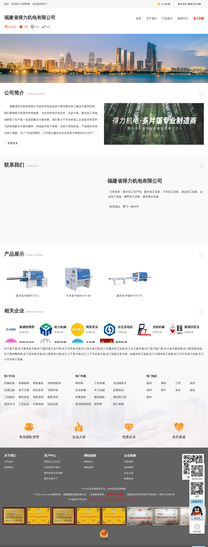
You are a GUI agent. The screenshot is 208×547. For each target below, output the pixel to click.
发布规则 (128, 467)
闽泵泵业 (92, 327)
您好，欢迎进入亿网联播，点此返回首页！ (26, 4)
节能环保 (52, 390)
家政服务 (38, 383)
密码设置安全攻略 (53, 473)
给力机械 (60, 327)
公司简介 (8, 461)
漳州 (149, 390)
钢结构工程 (119, 397)
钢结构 (79, 383)
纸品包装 (52, 404)
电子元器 (24, 390)
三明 (178, 383)
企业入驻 (128, 473)
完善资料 (128, 461)
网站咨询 (88, 467)
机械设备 (9, 383)
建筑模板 (99, 397)
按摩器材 (80, 397)
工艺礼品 (24, 404)
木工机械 (99, 390)
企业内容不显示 (52, 467)
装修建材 (24, 383)
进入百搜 (198, 18)
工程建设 (9, 397)
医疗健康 (118, 404)
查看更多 (12, 143)
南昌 (192, 390)
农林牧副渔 (54, 383)
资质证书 (9, 404)
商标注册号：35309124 (126, 499)
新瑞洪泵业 (191, 327)
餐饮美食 (24, 397)
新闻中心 (183, 18)
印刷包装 (38, 404)
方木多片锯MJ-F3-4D (78, 295)
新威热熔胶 (26, 327)
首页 (138, 18)
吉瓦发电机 (125, 327)
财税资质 (38, 397)
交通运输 (9, 390)
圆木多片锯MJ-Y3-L (27, 295)
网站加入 (88, 461)
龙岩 (178, 390)
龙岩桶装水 (119, 383)
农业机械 (80, 390)
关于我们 (151, 18)
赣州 (149, 397)
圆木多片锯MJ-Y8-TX (129, 295)
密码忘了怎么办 (52, 461)
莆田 (163, 383)
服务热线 (189, 4)
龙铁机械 (159, 327)
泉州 (192, 383)
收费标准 (128, 478)
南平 (163, 390)
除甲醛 (98, 404)
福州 (149, 383)
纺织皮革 (38, 390)
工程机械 (99, 383)
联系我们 (8, 467)
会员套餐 (163, 4)
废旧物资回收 (83, 404)
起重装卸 (118, 390)
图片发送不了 (51, 478)
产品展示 (167, 18)
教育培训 (52, 397)
